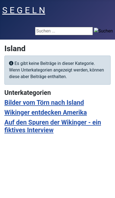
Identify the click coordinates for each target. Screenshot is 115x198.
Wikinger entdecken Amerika (45, 112)
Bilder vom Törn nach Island (44, 102)
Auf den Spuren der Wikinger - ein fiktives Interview (52, 126)
